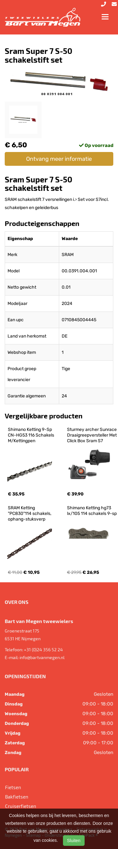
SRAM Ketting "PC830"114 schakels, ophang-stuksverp (30, 513)
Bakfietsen (16, 796)
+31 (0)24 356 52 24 (43, 649)
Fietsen (13, 787)
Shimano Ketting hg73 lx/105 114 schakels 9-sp (92, 510)
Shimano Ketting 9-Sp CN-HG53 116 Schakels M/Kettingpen (31, 435)
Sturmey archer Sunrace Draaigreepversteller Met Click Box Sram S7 (92, 435)
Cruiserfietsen (20, 806)
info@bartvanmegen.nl (42, 657)
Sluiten (74, 840)
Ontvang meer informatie (59, 158)
